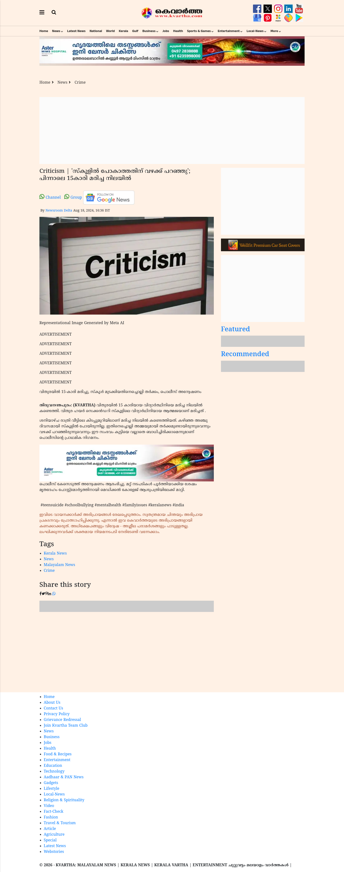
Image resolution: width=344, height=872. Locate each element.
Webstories (54, 852)
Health (178, 31)
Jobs (165, 31)
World (110, 31)
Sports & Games (199, 31)
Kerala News (55, 553)
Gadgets (51, 783)
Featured (235, 330)
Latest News (76, 31)
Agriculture (54, 834)
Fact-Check (53, 811)
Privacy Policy (57, 714)
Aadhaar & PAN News (64, 777)
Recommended (245, 354)
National (96, 31)
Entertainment (229, 31)
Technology (54, 771)
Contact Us (53, 708)
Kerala (123, 31)
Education (53, 765)
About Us (52, 702)
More (274, 31)
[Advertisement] (172, 130)
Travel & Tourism (60, 823)
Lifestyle (51, 788)
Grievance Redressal (62, 720)
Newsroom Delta (58, 211)
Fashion (51, 817)
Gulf (135, 31)
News (56, 31)
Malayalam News (59, 565)
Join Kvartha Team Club (66, 725)
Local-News (255, 31)
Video (49, 806)
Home (43, 31)
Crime (80, 82)
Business (149, 31)
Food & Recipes (58, 754)
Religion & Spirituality (64, 800)
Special (50, 840)
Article (50, 829)
